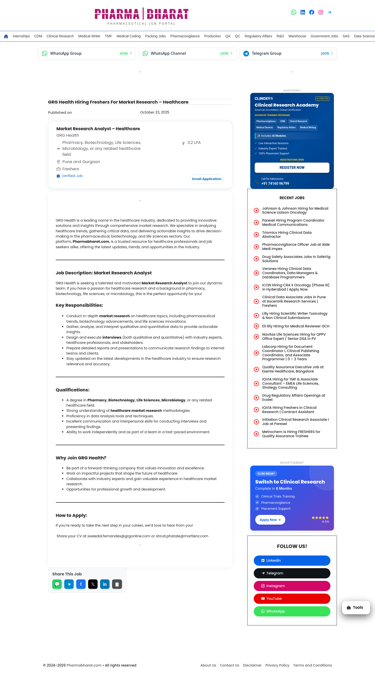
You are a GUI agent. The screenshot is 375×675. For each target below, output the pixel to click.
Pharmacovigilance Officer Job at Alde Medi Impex (296, 246)
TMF (108, 36)
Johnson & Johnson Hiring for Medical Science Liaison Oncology (295, 210)
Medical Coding (129, 36)
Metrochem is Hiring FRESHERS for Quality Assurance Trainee (291, 433)
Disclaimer (252, 665)
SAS (346, 36)
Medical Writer (89, 36)
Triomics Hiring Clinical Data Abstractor (287, 234)
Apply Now (270, 520)
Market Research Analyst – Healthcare (100, 129)
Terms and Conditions (312, 665)
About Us (208, 665)
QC (237, 36)
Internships (21, 36)
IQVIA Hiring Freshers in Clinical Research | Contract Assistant (289, 409)
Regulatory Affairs (258, 36)
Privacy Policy (277, 665)
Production (212, 36)
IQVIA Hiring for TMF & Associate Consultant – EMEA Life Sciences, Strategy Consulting (290, 383)
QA (227, 36)
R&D (280, 36)
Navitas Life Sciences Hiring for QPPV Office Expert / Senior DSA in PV (294, 336)
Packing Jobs (155, 36)
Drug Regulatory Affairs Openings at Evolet (293, 397)
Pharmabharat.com (84, 665)
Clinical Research (60, 36)
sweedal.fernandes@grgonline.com (124, 562)
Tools (353, 604)
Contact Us (229, 665)
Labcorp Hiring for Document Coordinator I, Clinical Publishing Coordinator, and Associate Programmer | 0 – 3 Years (290, 353)
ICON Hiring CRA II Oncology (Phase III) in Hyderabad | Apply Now (296, 287)
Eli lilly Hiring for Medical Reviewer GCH (295, 326)
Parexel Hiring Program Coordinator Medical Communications (293, 222)
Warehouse (297, 36)
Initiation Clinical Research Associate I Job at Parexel (295, 421)
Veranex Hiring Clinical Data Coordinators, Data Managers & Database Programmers (290, 273)
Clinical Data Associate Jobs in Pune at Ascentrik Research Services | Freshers (294, 301)
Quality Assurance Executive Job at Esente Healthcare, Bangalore (293, 369)
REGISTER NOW (292, 168)
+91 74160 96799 (275, 183)
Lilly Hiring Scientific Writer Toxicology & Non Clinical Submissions (295, 315)
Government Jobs (324, 36)
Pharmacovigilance (185, 36)
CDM (38, 36)
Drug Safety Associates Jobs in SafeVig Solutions (296, 258)
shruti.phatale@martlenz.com (191, 562)
